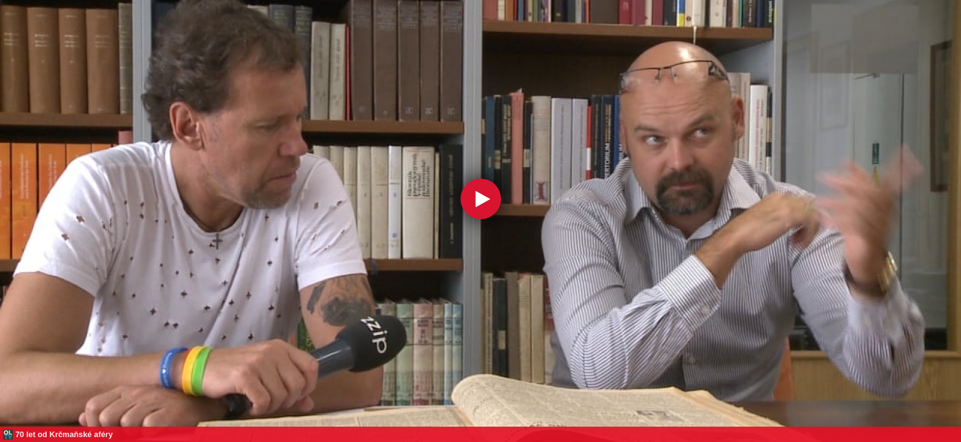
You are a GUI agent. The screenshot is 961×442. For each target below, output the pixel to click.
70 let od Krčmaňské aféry (64, 434)
